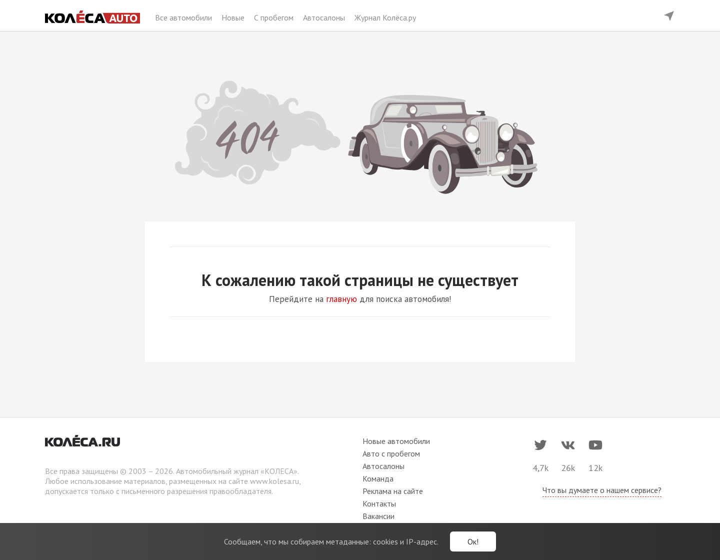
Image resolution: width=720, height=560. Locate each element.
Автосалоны (325, 17)
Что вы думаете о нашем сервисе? (602, 490)
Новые (234, 17)
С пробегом (275, 17)
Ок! (473, 541)
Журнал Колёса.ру (385, 17)
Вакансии (378, 516)
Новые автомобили (396, 441)
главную (341, 299)
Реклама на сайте (392, 491)
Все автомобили (184, 17)
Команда (378, 479)
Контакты (379, 503)
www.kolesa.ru (274, 481)
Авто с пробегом (391, 453)
